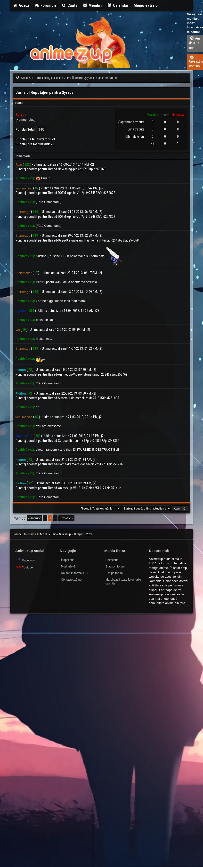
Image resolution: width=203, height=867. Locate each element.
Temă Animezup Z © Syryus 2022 (71, 534)
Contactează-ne (71, 579)
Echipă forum (114, 573)
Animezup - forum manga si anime (42, 78)
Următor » (66, 518)
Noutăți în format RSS (75, 573)
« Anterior (34, 518)
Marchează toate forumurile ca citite (123, 581)
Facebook (25, 560)
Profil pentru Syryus (79, 78)
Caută (69, 5)
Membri (92, 5)
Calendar (117, 5)
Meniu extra (146, 5)
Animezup (112, 560)
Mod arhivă (68, 566)
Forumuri (45, 5)
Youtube (24, 567)
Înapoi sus (67, 560)
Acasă (21, 5)
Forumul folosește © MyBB (30, 534)
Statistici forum (115, 566)
